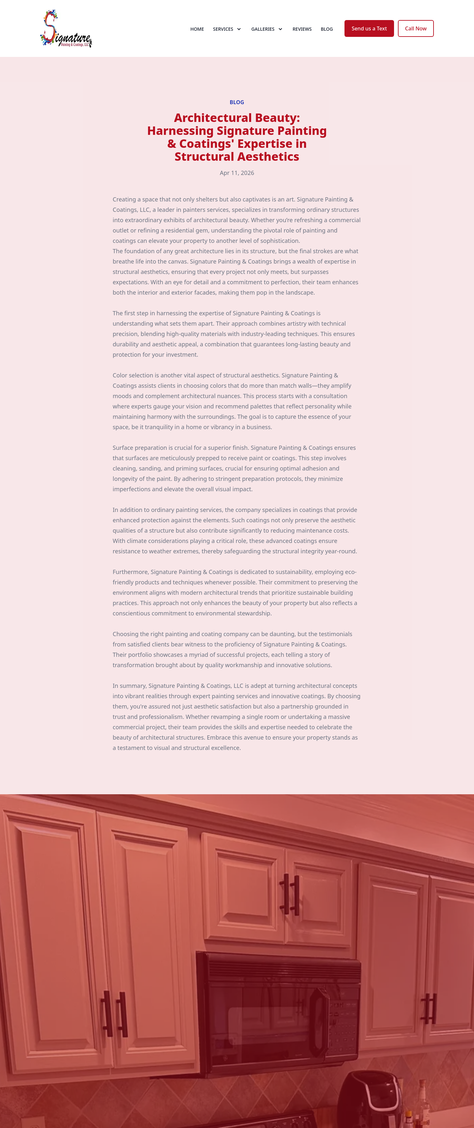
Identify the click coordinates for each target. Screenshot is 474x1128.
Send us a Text (369, 28)
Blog (327, 29)
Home (197, 29)
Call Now (416, 28)
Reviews (302, 29)
